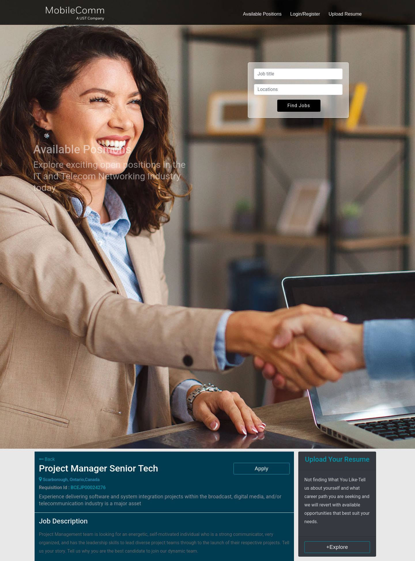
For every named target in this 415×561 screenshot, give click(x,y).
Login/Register (305, 14)
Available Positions (262, 14)
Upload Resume (345, 14)
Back (47, 459)
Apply (262, 468)
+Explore (337, 547)
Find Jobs (298, 105)
